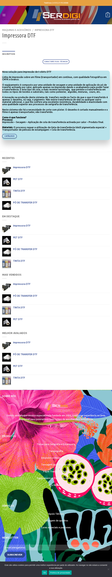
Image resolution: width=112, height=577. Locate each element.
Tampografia (56, 451)
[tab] (56, 61)
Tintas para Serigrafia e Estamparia (56, 444)
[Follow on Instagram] (56, 426)
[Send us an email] (61, 426)
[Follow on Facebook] (50, 426)
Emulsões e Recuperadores (56, 458)
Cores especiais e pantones (56, 527)
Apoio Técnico (56, 514)
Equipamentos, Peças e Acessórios (56, 478)
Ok (44, 573)
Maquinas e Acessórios (16, 30)
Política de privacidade (60, 573)
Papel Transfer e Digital (56, 471)
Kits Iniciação (56, 485)
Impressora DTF (44, 30)
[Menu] (4, 15)
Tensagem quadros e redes (56, 464)
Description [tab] (8, 54)
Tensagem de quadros (56, 520)
